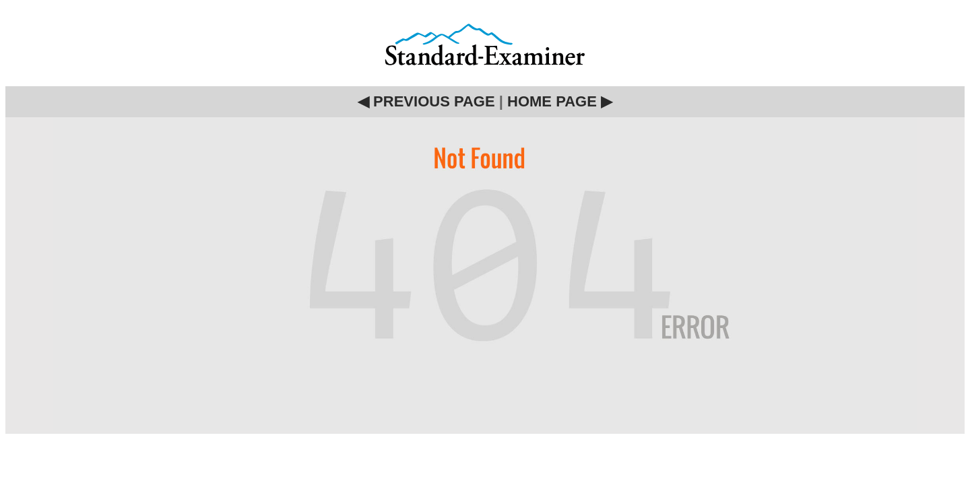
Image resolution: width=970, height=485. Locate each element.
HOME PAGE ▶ (559, 101)
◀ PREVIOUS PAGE (426, 101)
